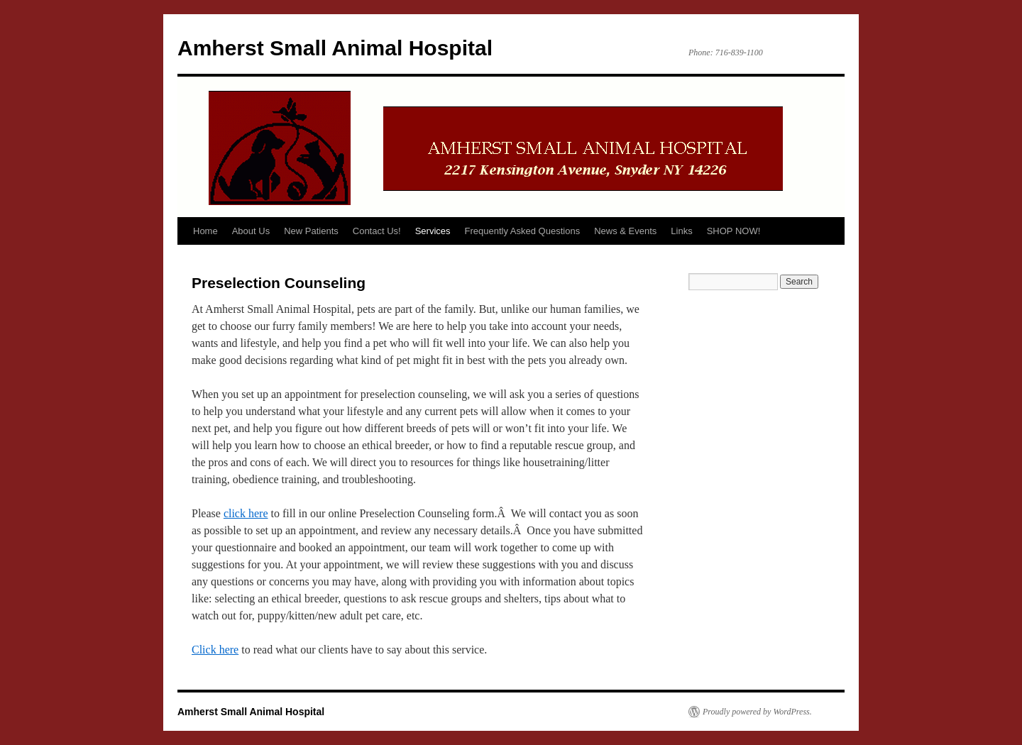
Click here (215, 650)
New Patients (311, 231)
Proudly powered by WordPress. (757, 712)
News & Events (625, 231)
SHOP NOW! (734, 231)
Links (681, 231)
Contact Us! (377, 231)
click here (246, 513)
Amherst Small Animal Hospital (335, 48)
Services (433, 231)
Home (205, 231)
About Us (251, 231)
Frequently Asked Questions (523, 231)
